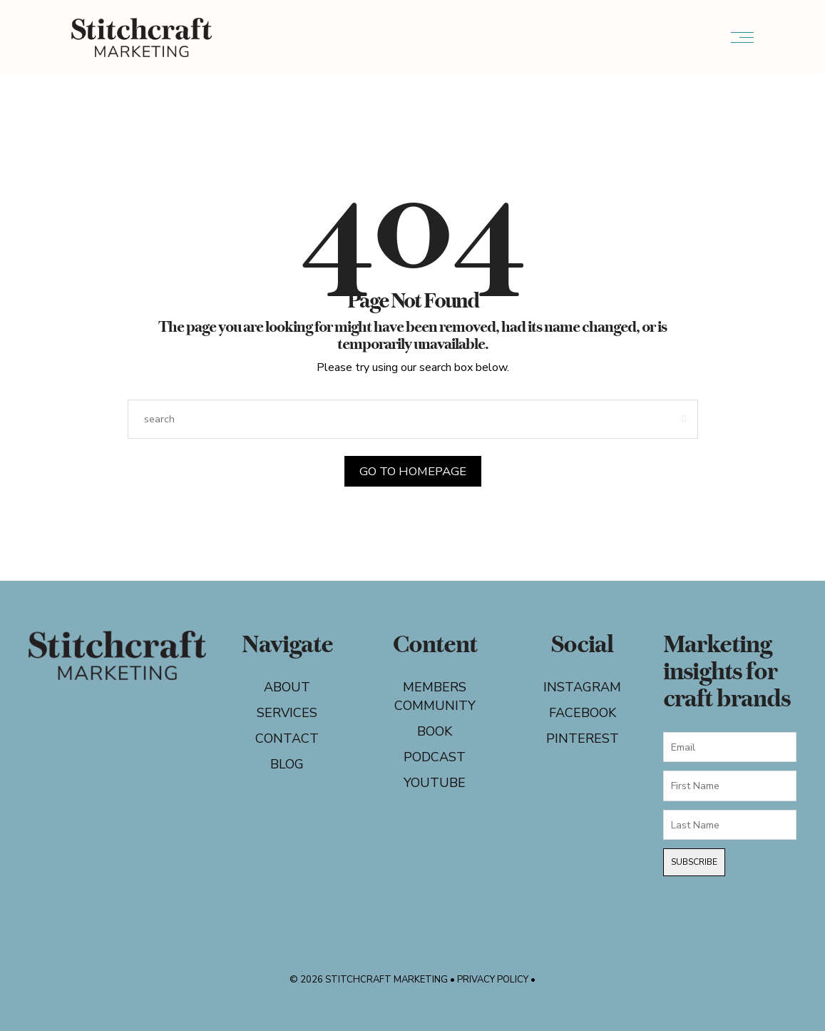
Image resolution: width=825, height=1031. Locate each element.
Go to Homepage (412, 471)
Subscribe (694, 862)
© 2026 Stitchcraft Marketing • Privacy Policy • (412, 979)
